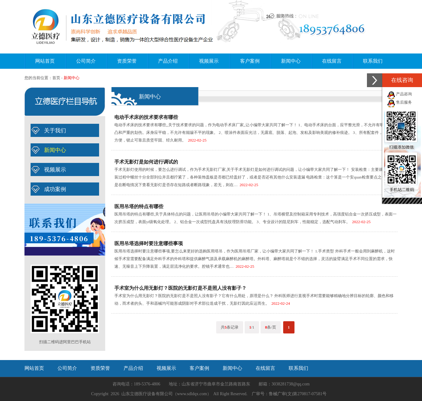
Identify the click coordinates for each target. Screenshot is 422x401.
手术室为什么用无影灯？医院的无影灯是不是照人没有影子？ (180, 288)
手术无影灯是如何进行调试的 (146, 161)
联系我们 (373, 61)
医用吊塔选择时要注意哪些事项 (148, 243)
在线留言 (332, 61)
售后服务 (404, 102)
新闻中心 (291, 61)
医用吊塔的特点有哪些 (138, 206)
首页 (56, 77)
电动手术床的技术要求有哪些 (146, 117)
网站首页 (45, 61)
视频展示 (209, 61)
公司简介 (86, 61)
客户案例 (250, 61)
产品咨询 (404, 94)
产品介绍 (168, 61)
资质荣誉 (127, 61)
